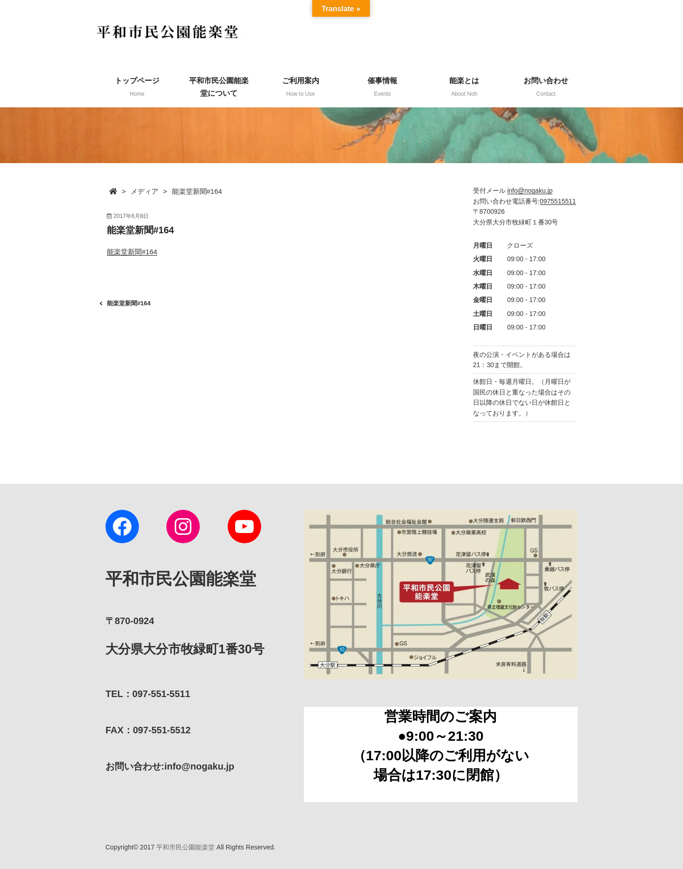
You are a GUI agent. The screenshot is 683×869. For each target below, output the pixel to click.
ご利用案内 (300, 87)
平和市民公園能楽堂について (219, 87)
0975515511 (558, 201)
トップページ (137, 87)
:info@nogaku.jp (169, 766)
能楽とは (464, 87)
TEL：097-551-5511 (147, 694)
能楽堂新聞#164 (132, 252)
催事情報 (382, 87)
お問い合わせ (546, 87)
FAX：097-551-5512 (147, 730)
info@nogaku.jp (530, 190)
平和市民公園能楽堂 (185, 847)
